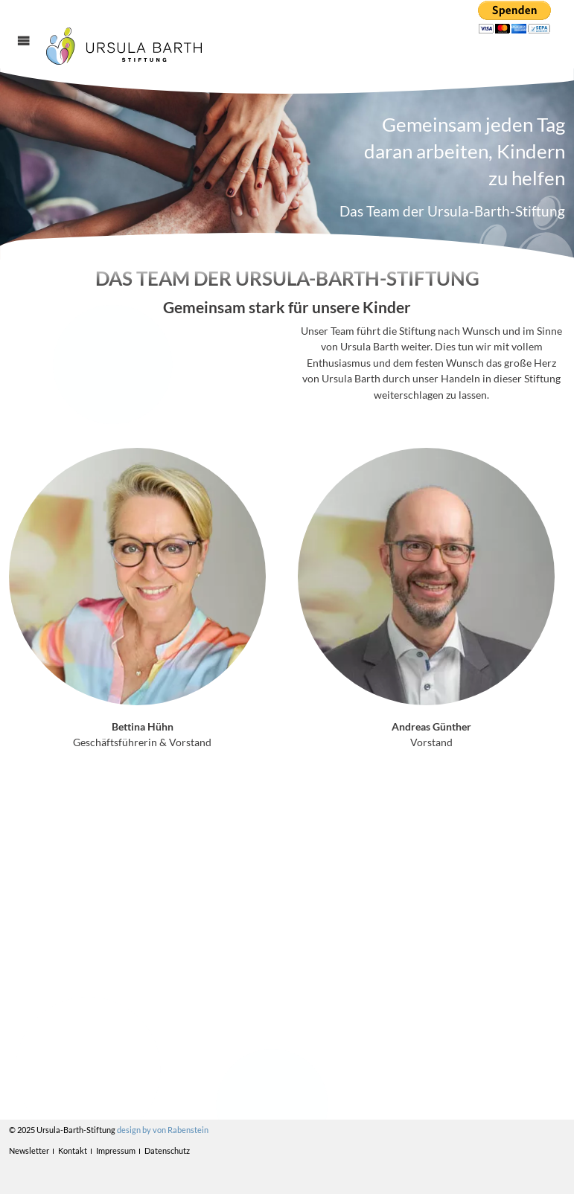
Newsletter (29, 1150)
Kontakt (72, 1150)
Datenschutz (167, 1150)
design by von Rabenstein (162, 1129)
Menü (31, 53)
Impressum (115, 1150)
